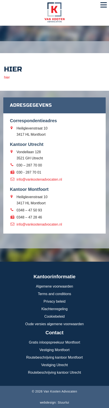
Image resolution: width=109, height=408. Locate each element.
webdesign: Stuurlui (54, 402)
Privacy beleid (55, 301)
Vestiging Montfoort (54, 350)
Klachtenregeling (54, 309)
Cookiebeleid (54, 316)
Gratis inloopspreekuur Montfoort (54, 342)
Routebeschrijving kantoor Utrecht (54, 372)
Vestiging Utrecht (54, 365)
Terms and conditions (54, 294)
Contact (55, 332)
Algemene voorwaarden (54, 286)
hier (7, 77)
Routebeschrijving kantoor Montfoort (54, 357)
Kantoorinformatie (54, 276)
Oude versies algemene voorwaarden (54, 324)
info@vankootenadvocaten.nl (39, 179)
